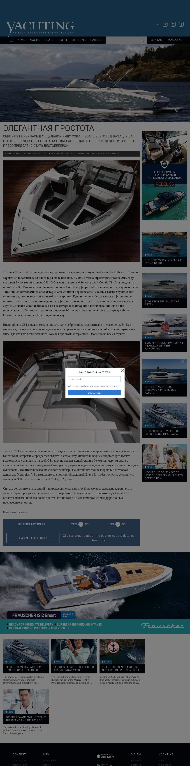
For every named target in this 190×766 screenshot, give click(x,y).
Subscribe (94, 393)
